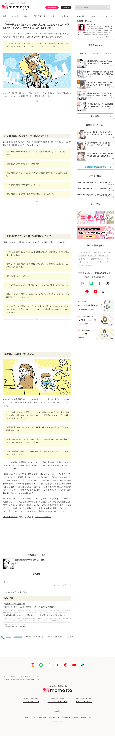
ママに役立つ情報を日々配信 (31, 700)
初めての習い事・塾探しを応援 (84, 700)
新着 (4, 16)
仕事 (52, 16)
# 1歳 (106, 259)
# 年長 (99, 262)
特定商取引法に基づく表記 (70, 717)
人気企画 (15, 16)
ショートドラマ (106, 16)
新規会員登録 (52, 7)
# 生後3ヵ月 (82, 256)
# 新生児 (87, 252)
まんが (93, 16)
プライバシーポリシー (39, 717)
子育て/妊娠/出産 (39, 16)
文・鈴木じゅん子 (10, 517)
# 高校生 (89, 265)
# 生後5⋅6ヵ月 (103, 256)
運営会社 (83, 717)
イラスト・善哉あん (43, 517)
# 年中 (92, 262)
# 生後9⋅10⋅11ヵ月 (96, 259)
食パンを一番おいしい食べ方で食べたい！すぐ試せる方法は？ (30, 607)
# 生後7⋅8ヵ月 (82, 259)
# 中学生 (81, 265)
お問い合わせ (6, 676)
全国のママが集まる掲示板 (57, 700)
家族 (25, 16)
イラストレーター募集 (34, 676)
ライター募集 (24, 676)
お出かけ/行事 (79, 16)
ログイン (66, 7)
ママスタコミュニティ (20, 624)
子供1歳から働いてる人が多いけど (15, 626)
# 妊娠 (80, 252)
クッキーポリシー (54, 717)
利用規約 (27, 717)
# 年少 (86, 262)
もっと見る (95, 116)
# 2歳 (79, 262)
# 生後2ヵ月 (107, 252)
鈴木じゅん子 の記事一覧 (105, 37)
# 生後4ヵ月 (92, 256)
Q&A (90, 717)
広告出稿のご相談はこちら (95, 167)
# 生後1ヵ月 (96, 252)
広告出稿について (15, 676)
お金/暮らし (64, 16)
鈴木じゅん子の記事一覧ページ (18, 592)
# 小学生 (106, 262)
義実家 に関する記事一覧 (15, 604)
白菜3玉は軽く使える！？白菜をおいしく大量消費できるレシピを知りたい (35, 615)
